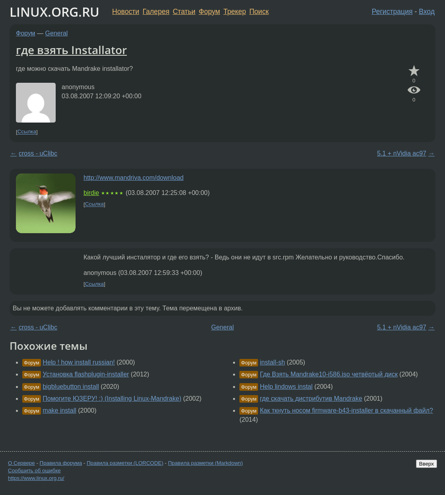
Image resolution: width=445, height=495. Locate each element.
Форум (209, 12)
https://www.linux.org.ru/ (36, 478)
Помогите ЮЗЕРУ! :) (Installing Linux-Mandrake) (112, 398)
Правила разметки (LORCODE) (125, 463)
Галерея (156, 12)
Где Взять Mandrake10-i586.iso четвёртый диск (329, 374)
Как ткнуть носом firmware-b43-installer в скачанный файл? (346, 410)
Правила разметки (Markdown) (205, 463)
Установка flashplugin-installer (86, 374)
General (56, 33)
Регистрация (392, 12)
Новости (125, 12)
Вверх (426, 464)
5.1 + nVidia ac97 (401, 153)
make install (59, 410)
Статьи (184, 12)
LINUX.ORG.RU (54, 11)
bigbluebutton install (71, 386)
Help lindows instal (286, 386)
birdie (91, 192)
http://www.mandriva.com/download (134, 177)
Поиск (259, 12)
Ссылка (26, 132)
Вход (427, 12)
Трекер (234, 12)
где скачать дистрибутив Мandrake (311, 398)
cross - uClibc (38, 153)
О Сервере (21, 463)
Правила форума (61, 463)
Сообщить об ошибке (34, 471)
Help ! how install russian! (79, 362)
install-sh (272, 362)
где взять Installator (71, 49)
